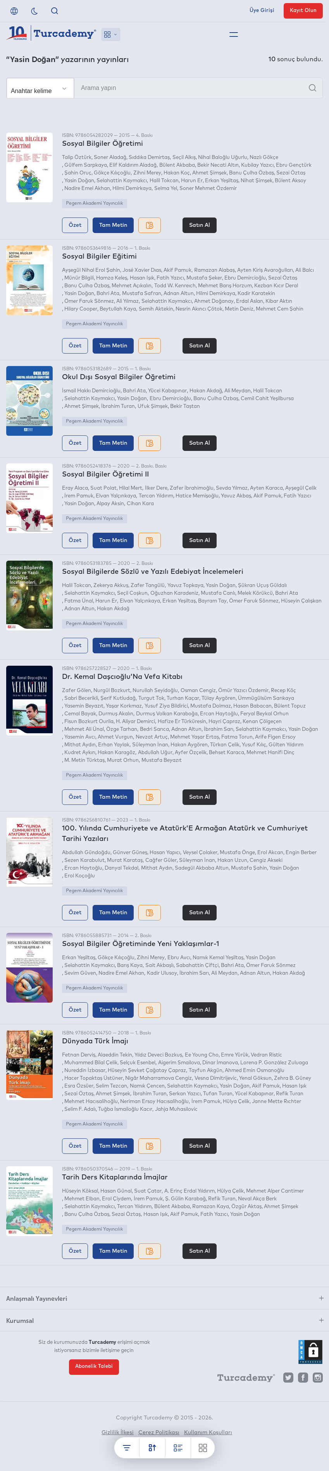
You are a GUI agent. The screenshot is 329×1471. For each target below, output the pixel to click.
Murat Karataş (125, 860)
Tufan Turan (218, 1093)
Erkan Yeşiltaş (221, 180)
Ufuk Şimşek (153, 406)
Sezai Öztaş (290, 173)
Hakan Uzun (232, 860)
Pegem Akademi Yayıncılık (94, 203)
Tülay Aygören (219, 698)
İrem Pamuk (78, 496)
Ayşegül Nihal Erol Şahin (91, 270)
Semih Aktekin (156, 309)
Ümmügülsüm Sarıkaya (266, 698)
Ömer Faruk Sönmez (89, 301)
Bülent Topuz (290, 706)
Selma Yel (165, 188)
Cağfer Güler (161, 860)
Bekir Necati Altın (218, 165)
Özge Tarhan (121, 729)
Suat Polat (103, 488)
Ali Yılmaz (127, 301)
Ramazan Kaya (210, 1206)
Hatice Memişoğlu (197, 496)
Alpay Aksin (110, 503)
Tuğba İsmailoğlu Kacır (125, 1109)
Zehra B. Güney (292, 1078)
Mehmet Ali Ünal (84, 729)
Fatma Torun (237, 737)
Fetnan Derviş (78, 1055)
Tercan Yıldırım (156, 496)
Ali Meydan (237, 391)
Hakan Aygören (189, 745)
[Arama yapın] (164, 88)
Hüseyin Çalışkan (301, 601)
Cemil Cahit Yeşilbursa (267, 398)
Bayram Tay (212, 601)
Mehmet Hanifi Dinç (270, 752)
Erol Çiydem (116, 1199)
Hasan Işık (142, 278)
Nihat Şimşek (256, 180)
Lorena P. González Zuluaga (274, 1062)
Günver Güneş (130, 852)
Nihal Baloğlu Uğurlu (222, 157)
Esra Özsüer (78, 1086)
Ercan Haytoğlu (219, 714)
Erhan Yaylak (113, 745)
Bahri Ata (107, 293)
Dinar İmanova (220, 1062)
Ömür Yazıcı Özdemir (243, 690)
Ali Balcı (304, 270)
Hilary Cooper (80, 309)
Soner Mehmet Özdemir (208, 188)
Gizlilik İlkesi (118, 1432)
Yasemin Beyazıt (83, 706)
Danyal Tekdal (121, 868)
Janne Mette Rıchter (276, 1101)
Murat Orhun (123, 760)
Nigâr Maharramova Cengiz (158, 1078)
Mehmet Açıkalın (132, 285)
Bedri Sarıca (154, 729)
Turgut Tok (151, 698)
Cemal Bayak (80, 714)
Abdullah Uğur (155, 752)
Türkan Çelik (224, 745)
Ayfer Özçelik (191, 752)
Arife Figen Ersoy (275, 737)
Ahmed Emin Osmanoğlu (254, 1070)
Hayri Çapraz (224, 721)
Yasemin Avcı (79, 737)
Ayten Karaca (266, 488)
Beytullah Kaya (118, 309)
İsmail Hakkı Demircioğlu (91, 391)
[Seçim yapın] (40, 88)
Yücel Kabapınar (167, 391)
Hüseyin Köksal (80, 1191)
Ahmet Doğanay (214, 301)
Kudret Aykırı (79, 752)
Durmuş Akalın (115, 714)
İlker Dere (156, 488)
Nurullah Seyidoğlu (155, 690)
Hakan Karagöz (116, 752)
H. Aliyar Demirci (135, 721)
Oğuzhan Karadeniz (174, 593)
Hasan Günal (116, 1191)
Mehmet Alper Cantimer (275, 1191)
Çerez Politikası (158, 1432)
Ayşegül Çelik (301, 488)
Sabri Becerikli (81, 698)
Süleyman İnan (150, 745)
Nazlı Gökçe (264, 157)
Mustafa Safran (141, 293)
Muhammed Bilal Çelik (90, 1062)
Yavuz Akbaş (236, 496)
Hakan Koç (177, 173)
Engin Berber (301, 852)
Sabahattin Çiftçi (197, 965)
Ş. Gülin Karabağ (185, 1199)
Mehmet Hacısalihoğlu (91, 1101)
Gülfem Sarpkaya (85, 165)
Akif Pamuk (177, 270)
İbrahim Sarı (218, 729)
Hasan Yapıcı (165, 852)
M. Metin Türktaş (84, 760)
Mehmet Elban (82, 1199)
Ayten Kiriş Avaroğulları (265, 270)
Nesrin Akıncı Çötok (199, 309)
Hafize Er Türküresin (182, 721)
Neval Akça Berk (257, 1199)
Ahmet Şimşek (209, 173)
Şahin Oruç (77, 173)
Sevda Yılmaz (232, 488)
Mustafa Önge (237, 852)
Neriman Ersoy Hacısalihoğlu (154, 1101)
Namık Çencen (147, 1086)
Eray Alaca (75, 488)
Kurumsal (20, 1320)
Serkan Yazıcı (185, 1093)
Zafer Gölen (76, 690)
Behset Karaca (226, 752)
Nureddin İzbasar (84, 1070)
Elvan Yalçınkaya (116, 496)
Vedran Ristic (266, 1055)
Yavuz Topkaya (185, 585)
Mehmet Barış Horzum (225, 285)
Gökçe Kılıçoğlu (112, 173)
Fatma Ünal (78, 601)
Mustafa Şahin (249, 868)
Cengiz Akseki (266, 860)
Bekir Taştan (185, 406)
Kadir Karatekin (256, 293)
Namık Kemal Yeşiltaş (218, 957)
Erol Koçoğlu (79, 876)
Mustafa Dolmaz (210, 706)
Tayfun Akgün (205, 1070)
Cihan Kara (140, 503)
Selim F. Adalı (80, 1109)
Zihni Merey (147, 173)
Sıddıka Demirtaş (149, 157)
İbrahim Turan (118, 406)
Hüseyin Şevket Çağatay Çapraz (147, 1070)
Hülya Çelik (236, 1101)
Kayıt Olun (303, 10)
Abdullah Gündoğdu (86, 852)
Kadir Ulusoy (162, 973)
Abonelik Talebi (94, 1366)
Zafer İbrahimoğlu (192, 488)
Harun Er (192, 180)
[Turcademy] (243, 1379)
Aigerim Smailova (179, 1062)
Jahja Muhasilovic (176, 1109)
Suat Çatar (148, 1191)
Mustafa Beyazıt (161, 760)
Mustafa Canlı (218, 593)
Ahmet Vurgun (115, 737)
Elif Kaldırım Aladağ (133, 165)
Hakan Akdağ (205, 391)
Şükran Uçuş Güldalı (262, 585)
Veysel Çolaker (200, 852)
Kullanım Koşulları (208, 1432)
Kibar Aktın (278, 301)
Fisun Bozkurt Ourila (89, 721)
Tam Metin (113, 225)
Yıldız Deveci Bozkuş (158, 1055)
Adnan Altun (179, 293)
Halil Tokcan (164, 180)
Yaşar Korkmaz (124, 706)
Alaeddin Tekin (115, 1055)
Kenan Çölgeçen (262, 721)
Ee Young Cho (202, 1055)
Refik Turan (289, 1093)
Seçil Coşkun (132, 593)
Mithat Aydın (80, 745)
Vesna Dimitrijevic (216, 1078)
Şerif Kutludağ (118, 698)
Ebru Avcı (178, 957)
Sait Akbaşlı (159, 965)
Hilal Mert (130, 488)
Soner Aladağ (110, 157)
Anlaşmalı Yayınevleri (36, 1298)
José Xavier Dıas (141, 270)
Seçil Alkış (184, 157)
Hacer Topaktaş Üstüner (93, 1078)
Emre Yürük (234, 1055)
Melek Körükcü (255, 593)
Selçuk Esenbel (137, 1062)
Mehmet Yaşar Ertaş (194, 737)
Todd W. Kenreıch (175, 285)
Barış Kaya (130, 965)
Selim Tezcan (111, 1086)
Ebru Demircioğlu (245, 278)
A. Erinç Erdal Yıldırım (189, 1191)
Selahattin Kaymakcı (121, 180)
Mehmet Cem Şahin (279, 309)
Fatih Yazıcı (170, 278)
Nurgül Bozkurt (111, 690)
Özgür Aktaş (246, 1206)
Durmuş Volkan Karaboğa (167, 714)
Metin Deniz (239, 309)
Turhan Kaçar (183, 698)
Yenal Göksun (255, 1078)
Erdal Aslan (249, 301)
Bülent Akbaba (177, 165)
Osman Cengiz (198, 690)
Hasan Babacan (252, 706)
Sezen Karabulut (84, 860)
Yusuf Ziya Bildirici (166, 706)
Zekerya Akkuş (110, 585)
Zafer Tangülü (148, 585)
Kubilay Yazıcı (257, 165)
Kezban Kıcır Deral (276, 285)
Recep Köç (283, 690)
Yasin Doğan (79, 180)
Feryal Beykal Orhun (264, 714)
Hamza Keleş (111, 278)
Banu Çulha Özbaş (251, 173)
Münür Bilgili (79, 278)
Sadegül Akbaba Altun (202, 868)
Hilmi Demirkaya (132, 188)
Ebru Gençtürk (294, 165)
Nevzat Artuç (152, 737)
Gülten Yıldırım (286, 745)
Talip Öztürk (76, 157)
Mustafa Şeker (204, 278)
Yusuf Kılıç (254, 745)
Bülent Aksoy (290, 180)
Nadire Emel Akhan (87, 188)
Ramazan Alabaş (214, 270)
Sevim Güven (80, 973)
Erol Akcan (270, 852)
